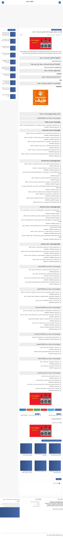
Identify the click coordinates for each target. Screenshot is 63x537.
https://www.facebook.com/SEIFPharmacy (53, 67)
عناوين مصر (30, 1)
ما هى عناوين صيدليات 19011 (40, 471)
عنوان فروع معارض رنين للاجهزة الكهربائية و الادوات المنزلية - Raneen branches (5, 83)
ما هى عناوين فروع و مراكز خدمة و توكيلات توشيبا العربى (5, 68)
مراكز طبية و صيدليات (56, 29)
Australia (38, 504)
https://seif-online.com (57, 61)
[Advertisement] (31, 17)
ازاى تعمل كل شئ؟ (36, 506)
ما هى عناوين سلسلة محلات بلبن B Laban (11, 500)
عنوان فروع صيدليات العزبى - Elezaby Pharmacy (5, 61)
